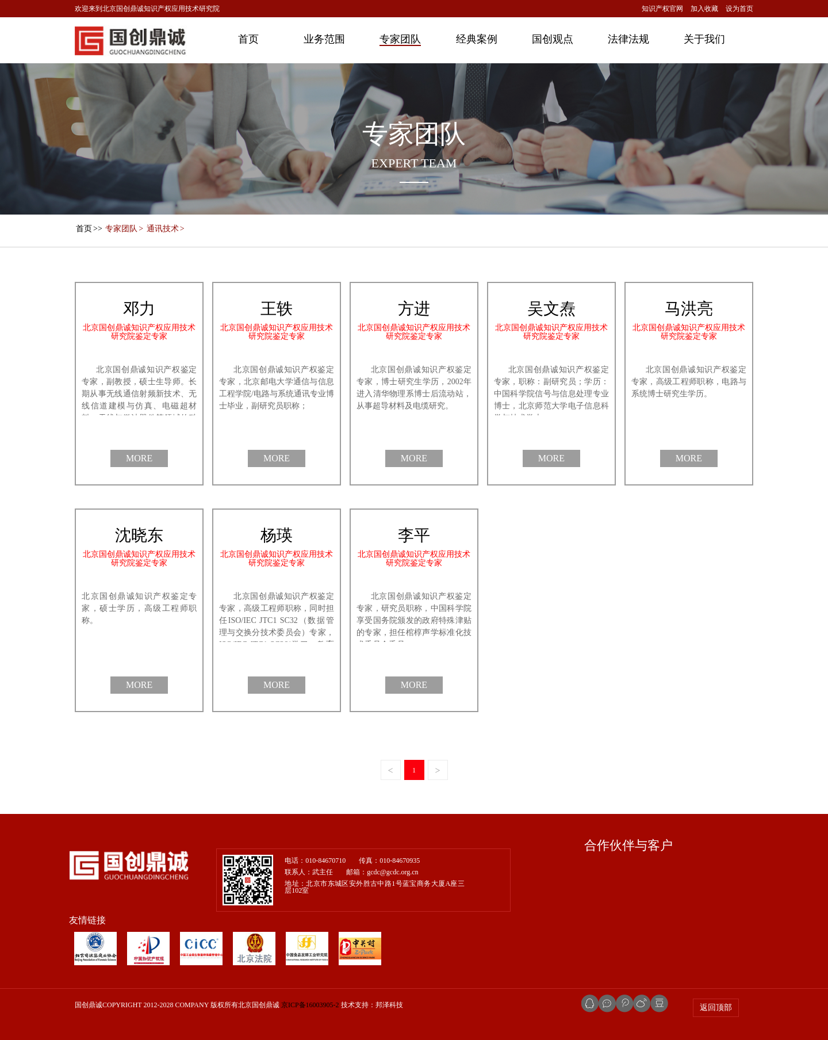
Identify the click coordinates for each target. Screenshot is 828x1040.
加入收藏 (704, 9)
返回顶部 (716, 1007)
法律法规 (628, 39)
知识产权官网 (662, 9)
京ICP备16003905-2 (310, 1005)
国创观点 (552, 39)
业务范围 (324, 39)
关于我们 (704, 39)
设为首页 (739, 9)
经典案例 (476, 39)
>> (88, 228)
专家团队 (400, 39)
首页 (248, 39)
